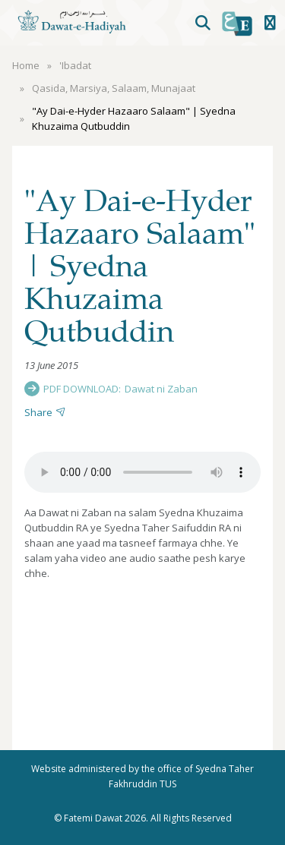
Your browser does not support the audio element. (142, 472)
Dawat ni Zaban (161, 389)
